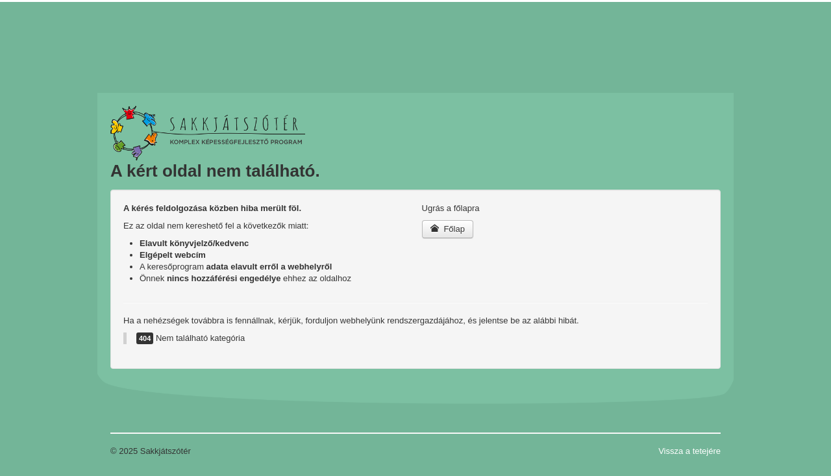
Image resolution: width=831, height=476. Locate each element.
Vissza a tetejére (689, 451)
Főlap (447, 229)
